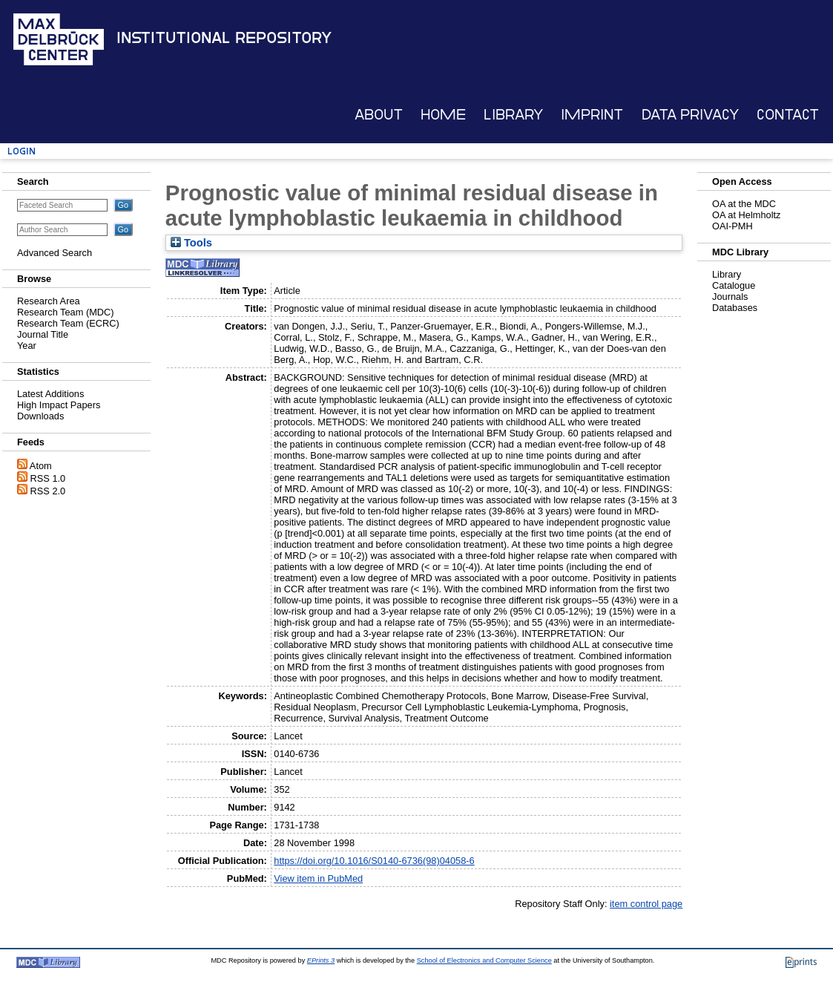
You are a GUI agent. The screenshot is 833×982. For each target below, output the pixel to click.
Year (26, 345)
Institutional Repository (224, 37)
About (379, 115)
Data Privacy (690, 115)
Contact (788, 115)
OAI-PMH (732, 226)
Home (443, 115)
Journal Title (42, 334)
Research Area (48, 301)
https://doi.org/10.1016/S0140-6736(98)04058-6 (374, 860)
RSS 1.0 (48, 478)
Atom (41, 465)
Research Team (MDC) (65, 312)
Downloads (40, 416)
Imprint (592, 115)
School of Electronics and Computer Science (484, 960)
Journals (730, 296)
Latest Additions (50, 393)
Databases (734, 307)
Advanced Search (54, 252)
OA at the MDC (744, 203)
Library (513, 115)
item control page (646, 903)
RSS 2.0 (48, 491)
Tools (191, 243)
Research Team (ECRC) (68, 323)
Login (21, 151)
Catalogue (733, 285)
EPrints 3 (321, 960)
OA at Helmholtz (746, 214)
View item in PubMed (318, 878)
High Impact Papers (58, 404)
